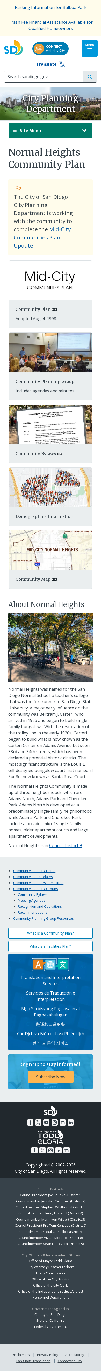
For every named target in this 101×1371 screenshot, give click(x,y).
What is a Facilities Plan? (50, 946)
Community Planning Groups (35, 888)
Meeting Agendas (31, 900)
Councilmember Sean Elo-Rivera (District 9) (51, 1243)
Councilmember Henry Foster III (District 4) (50, 1213)
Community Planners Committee (38, 882)
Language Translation (33, 1360)
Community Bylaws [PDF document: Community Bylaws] (36, 453)
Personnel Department (51, 1297)
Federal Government (50, 1326)
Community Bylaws (32, 894)
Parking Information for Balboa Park (50, 7)
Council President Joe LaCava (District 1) (50, 1195)
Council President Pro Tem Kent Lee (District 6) (50, 1225)
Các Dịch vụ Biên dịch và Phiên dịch (50, 1033)
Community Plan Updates (33, 876)
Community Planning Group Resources (43, 918)
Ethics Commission (50, 1273)
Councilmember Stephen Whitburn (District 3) (50, 1207)
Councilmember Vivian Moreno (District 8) (51, 1237)
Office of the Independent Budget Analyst (50, 1291)
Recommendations (32, 912)
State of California (50, 1320)
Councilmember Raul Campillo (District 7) (50, 1231)
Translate (50, 64)
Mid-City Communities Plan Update (42, 237)
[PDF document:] (50, 280)
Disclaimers (21, 1354)
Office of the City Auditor (51, 1279)
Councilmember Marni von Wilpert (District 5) (50, 1219)
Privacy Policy (47, 1354)
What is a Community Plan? (50, 933)
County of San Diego (50, 1314)
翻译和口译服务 (50, 1024)
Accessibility (74, 1354)
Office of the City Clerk (50, 1285)
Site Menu (45, 130)
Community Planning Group (45, 381)
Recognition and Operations (40, 906)
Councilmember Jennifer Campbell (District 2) (50, 1201)
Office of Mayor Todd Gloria (50, 1260)
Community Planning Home (34, 870)
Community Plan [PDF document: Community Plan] (33, 309)
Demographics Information (44, 516)
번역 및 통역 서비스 (50, 1043)
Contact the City (70, 1360)
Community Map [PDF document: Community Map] (33, 579)
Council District (64, 845)
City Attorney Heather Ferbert (51, 1266)
